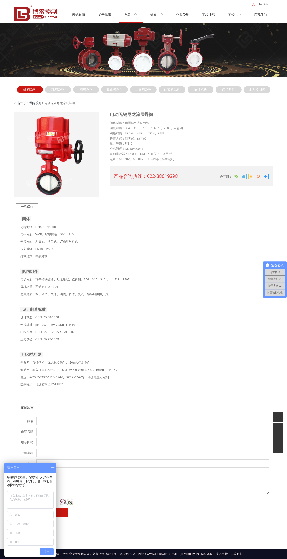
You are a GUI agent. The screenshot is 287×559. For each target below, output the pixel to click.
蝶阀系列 (29, 91)
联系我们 (260, 17)
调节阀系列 (172, 91)
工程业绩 (208, 17)
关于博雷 (104, 17)
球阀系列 (57, 91)
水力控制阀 (257, 91)
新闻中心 (156, 17)
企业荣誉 (182, 17)
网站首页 (78, 17)
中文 (252, 4)
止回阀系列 (143, 91)
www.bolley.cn (157, 556)
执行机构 (200, 91)
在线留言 (27, 409)
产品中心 (130, 17)
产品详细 (27, 209)
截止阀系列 (114, 91)
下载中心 (234, 17)
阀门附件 (228, 91)
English (263, 4)
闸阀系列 (86, 91)
